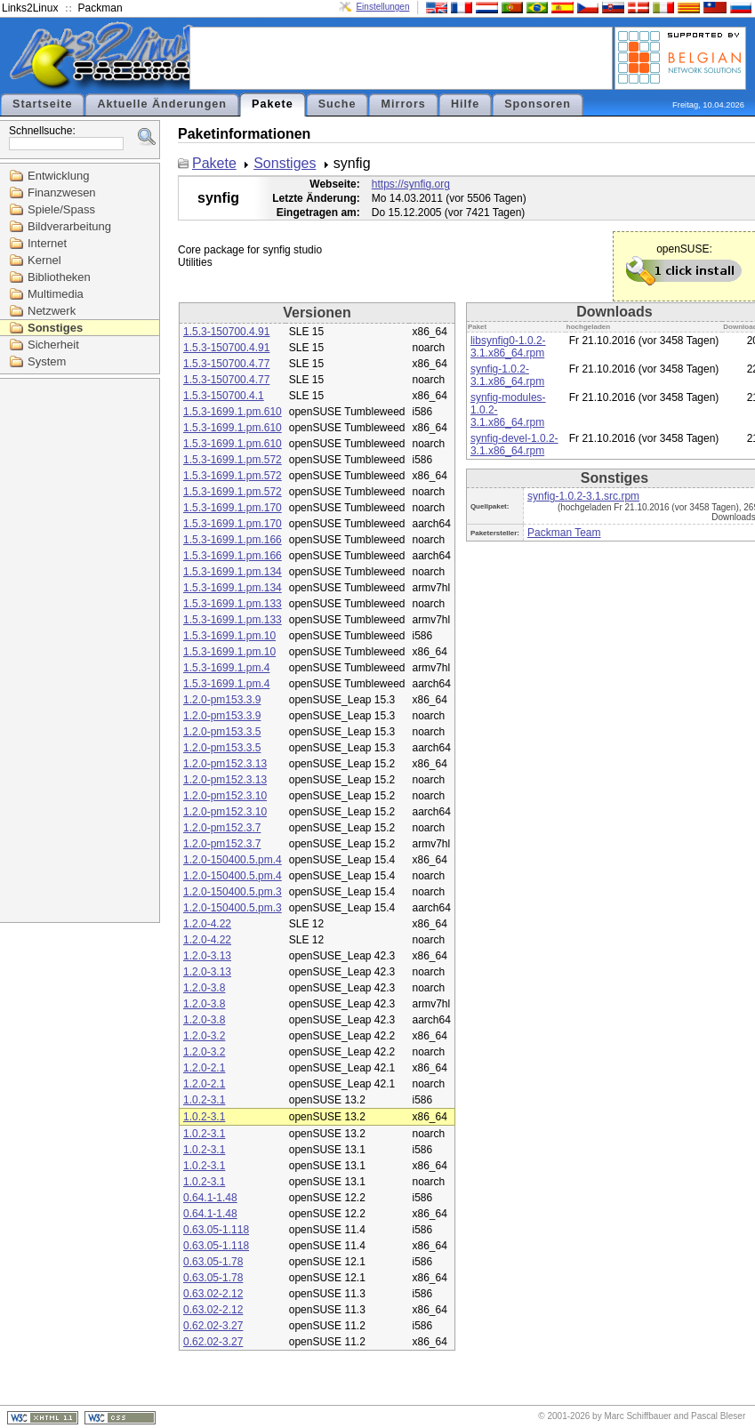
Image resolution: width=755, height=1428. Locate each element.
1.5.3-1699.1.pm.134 (232, 572)
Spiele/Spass (61, 209)
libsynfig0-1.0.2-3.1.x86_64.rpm (508, 346)
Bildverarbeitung (69, 226)
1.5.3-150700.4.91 (226, 331)
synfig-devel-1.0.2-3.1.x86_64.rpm (514, 444)
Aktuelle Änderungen (162, 104)
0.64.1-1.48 (210, 1197)
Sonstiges (55, 327)
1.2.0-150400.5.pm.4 (232, 860)
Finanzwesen (62, 192)
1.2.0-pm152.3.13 (225, 764)
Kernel (44, 260)
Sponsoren (537, 104)
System (47, 361)
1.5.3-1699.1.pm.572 (232, 459)
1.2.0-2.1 (204, 1068)
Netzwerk (52, 310)
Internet (47, 243)
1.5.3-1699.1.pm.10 (229, 636)
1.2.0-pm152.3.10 (225, 796)
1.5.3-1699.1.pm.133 (232, 604)
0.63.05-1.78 (213, 1262)
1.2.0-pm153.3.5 (222, 732)
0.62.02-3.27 (213, 1326)
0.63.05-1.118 (216, 1229)
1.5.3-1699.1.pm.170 (232, 507)
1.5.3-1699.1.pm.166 (232, 539)
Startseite (42, 104)
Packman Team (563, 532)
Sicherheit (53, 344)
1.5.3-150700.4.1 (223, 395)
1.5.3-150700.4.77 (226, 363)
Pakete (272, 104)
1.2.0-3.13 (207, 956)
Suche (337, 104)
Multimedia (56, 294)
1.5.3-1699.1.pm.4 (226, 668)
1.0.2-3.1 (204, 1100)
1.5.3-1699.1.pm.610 (232, 411)
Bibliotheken (59, 277)
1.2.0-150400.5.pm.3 (232, 892)
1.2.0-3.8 (204, 988)
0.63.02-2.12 (213, 1294)
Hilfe (465, 104)
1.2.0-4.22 (207, 924)
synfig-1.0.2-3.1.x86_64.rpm (507, 375)
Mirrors (403, 104)
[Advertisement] (401, 57)
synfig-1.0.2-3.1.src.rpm (583, 496)
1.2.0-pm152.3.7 (222, 828)
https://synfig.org (411, 184)
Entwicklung (58, 175)
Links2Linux (30, 8)
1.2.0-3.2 (204, 1036)
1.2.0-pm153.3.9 (222, 700)
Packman (100, 8)
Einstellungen (382, 7)
